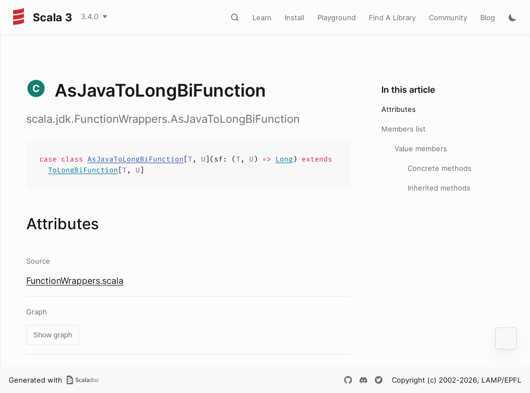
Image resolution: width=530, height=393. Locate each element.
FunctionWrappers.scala (74, 280)
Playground (336, 17)
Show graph (52, 335)
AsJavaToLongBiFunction (135, 159)
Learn (262, 17)
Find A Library (392, 17)
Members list (403, 128)
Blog (487, 17)
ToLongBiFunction (83, 170)
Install (294, 17)
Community (448, 17)
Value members (420, 148)
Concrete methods (440, 168)
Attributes (398, 109)
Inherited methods (439, 187)
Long (284, 159)
